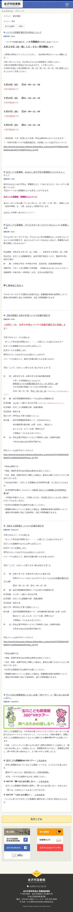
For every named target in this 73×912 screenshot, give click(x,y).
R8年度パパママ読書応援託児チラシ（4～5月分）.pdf (35, 384)
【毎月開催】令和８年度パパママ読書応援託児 (28, 315)
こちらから (42, 760)
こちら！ (19, 285)
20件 (21, 26)
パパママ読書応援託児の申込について (24, 32)
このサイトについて (37, 886)
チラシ (49, 268)
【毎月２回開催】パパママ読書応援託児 (25, 526)
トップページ (7, 11)
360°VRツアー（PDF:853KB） (37, 772)
